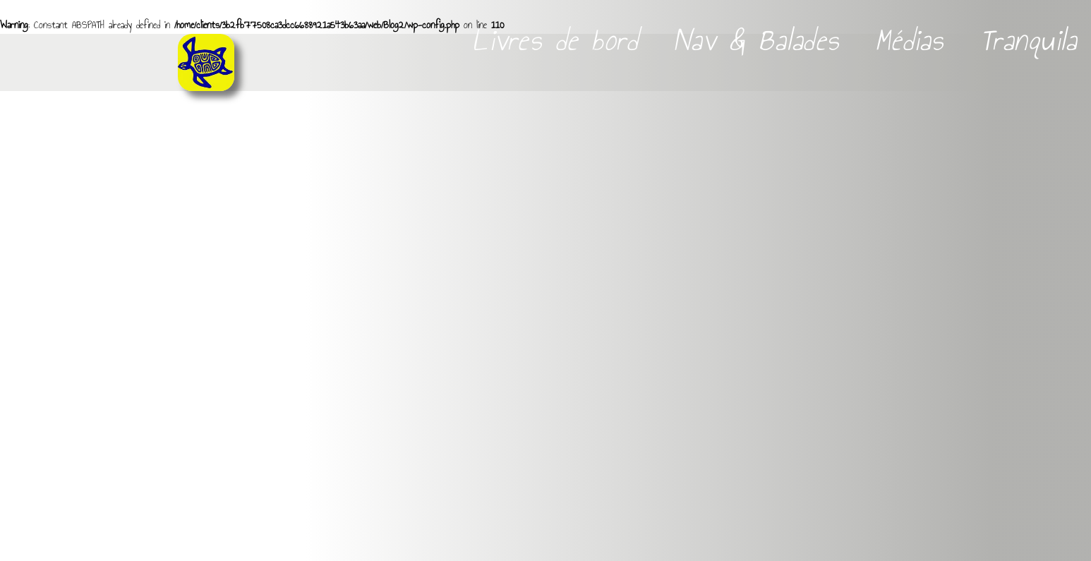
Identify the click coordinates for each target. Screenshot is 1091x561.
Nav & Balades (760, 40)
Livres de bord (558, 40)
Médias (913, 40)
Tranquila (1029, 40)
